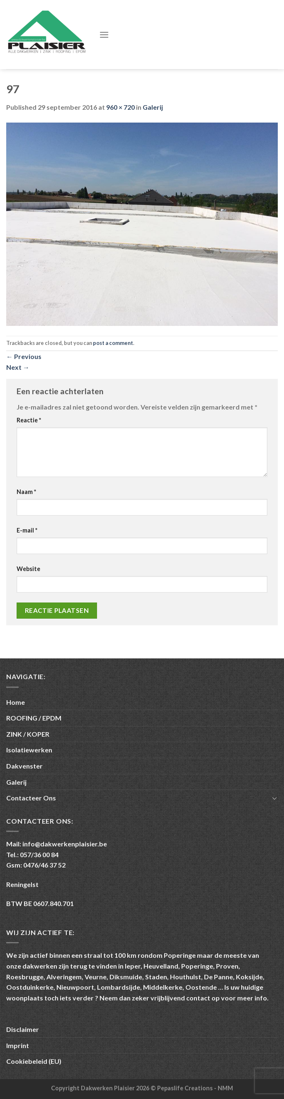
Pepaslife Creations (185, 1088)
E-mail (27, 530)
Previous (23, 356)
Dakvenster (24, 766)
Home (15, 702)
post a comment (113, 343)
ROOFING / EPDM (33, 718)
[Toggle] (274, 798)
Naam (26, 491)
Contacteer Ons (31, 798)
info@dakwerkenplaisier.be (64, 844)
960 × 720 (120, 107)
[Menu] (104, 34)
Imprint (17, 1045)
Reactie (29, 420)
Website (28, 568)
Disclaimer (22, 1029)
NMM (225, 1088)
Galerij (153, 107)
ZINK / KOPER (27, 734)
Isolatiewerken (29, 750)
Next (17, 367)
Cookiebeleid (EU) (33, 1061)
